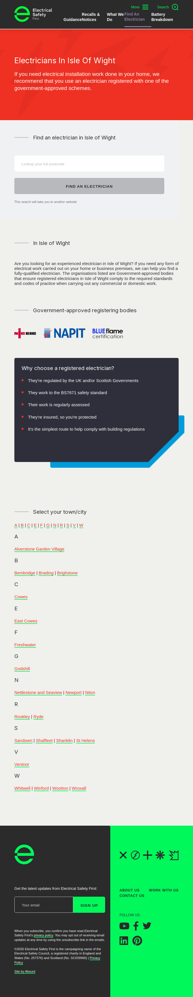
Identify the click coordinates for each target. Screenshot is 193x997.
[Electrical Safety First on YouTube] (124, 927)
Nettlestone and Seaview (38, 692)
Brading (46, 572)
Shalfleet (44, 740)
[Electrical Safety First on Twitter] (147, 927)
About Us (129, 890)
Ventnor (21, 764)
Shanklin (64, 740)
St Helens (85, 740)
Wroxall (79, 788)
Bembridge (24, 572)
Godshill (22, 668)
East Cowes (25, 620)
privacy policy (43, 935)
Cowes (21, 596)
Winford (41, 788)
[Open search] (168, 7)
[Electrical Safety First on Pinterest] (137, 944)
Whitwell (22, 788)
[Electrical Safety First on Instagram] (160, 928)
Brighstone (67, 572)
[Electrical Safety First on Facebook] (136, 928)
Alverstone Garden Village (39, 549)
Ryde (38, 716)
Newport (73, 692)
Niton (90, 692)
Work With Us (164, 890)
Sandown (23, 740)
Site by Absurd (24, 971)
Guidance (72, 19)
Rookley (22, 716)
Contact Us (131, 896)
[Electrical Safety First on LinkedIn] (123, 943)
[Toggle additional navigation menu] (139, 7)
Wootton (60, 788)
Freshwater (25, 644)
